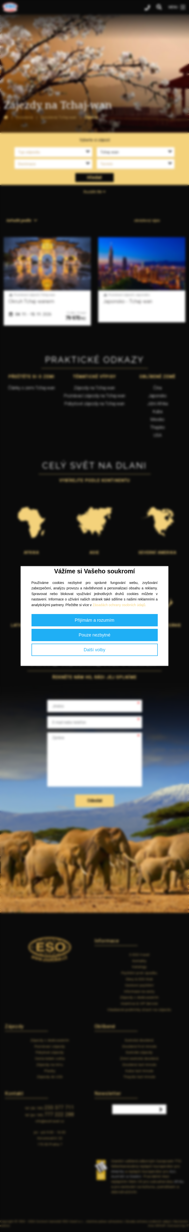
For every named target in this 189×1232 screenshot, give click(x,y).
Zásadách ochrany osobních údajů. (119, 605)
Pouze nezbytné (94, 635)
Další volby (94, 649)
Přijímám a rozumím (94, 620)
